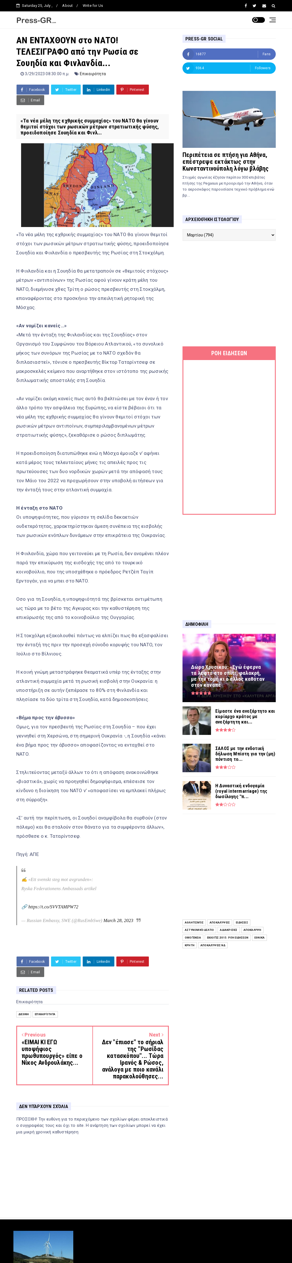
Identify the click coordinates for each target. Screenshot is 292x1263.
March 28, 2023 (118, 920)
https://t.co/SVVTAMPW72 (53, 906)
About (67, 5)
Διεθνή (24, 1014)
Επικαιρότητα (93, 73)
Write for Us (93, 5)
